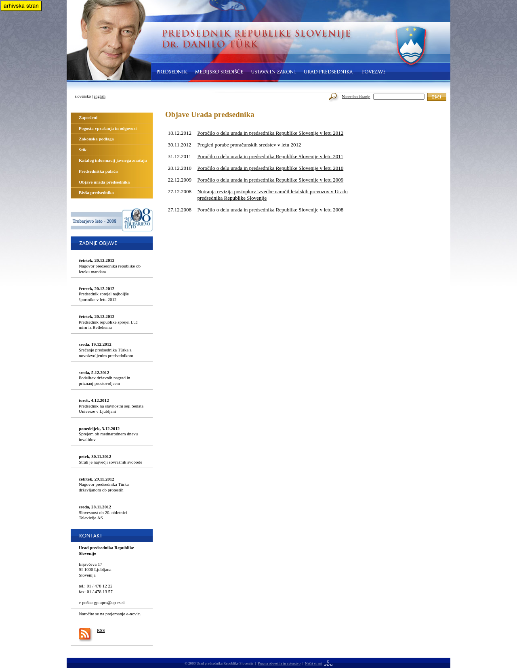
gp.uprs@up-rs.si (109, 602)
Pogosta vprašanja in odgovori (108, 128)
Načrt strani (313, 663)
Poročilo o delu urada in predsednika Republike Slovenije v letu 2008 (270, 210)
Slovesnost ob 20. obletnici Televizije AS (103, 512)
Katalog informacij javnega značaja (113, 160)
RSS (101, 630)
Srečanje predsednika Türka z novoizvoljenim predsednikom (106, 349)
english (99, 96)
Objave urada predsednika (104, 182)
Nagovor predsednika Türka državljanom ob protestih (104, 484)
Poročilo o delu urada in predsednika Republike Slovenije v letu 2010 (270, 168)
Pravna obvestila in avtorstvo (279, 663)
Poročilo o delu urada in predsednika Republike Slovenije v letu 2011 (270, 156)
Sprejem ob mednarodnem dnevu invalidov (108, 434)
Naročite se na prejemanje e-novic (109, 613)
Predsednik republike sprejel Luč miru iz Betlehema (108, 322)
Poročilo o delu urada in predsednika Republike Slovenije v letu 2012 (270, 133)
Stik (82, 149)
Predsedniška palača (98, 171)
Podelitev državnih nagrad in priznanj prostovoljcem (104, 378)
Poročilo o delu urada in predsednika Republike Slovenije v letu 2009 (270, 180)
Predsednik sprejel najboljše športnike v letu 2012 (104, 294)
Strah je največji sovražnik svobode (110, 459)
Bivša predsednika (96, 192)
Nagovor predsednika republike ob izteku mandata (110, 266)
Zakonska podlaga (96, 138)
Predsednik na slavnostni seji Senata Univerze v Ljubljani (111, 406)
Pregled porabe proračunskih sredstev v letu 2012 (249, 145)
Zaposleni (88, 117)
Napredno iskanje (356, 96)
